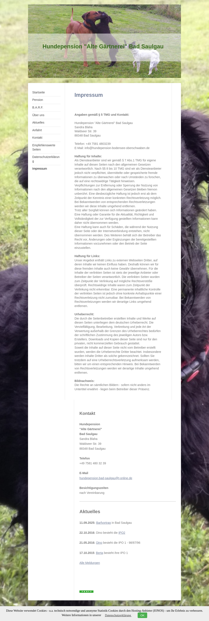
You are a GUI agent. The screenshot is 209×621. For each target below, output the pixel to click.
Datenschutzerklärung (118, 615)
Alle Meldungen (89, 563)
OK (142, 615)
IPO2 (122, 532)
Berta (99, 553)
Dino (99, 542)
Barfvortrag (103, 522)
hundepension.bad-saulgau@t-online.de (105, 478)
